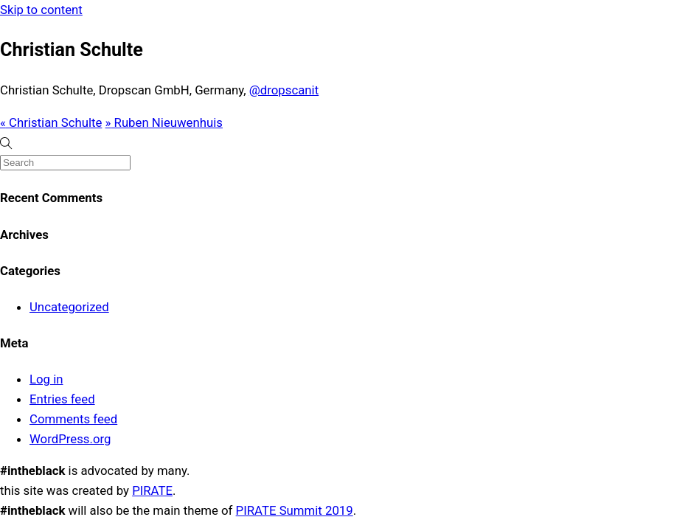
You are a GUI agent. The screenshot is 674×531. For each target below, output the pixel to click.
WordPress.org (70, 438)
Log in (46, 379)
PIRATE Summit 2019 (294, 510)
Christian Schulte (51, 122)
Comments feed (73, 419)
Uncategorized (69, 306)
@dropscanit (284, 90)
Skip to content (41, 9)
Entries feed (62, 399)
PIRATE (152, 490)
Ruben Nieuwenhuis (164, 122)
